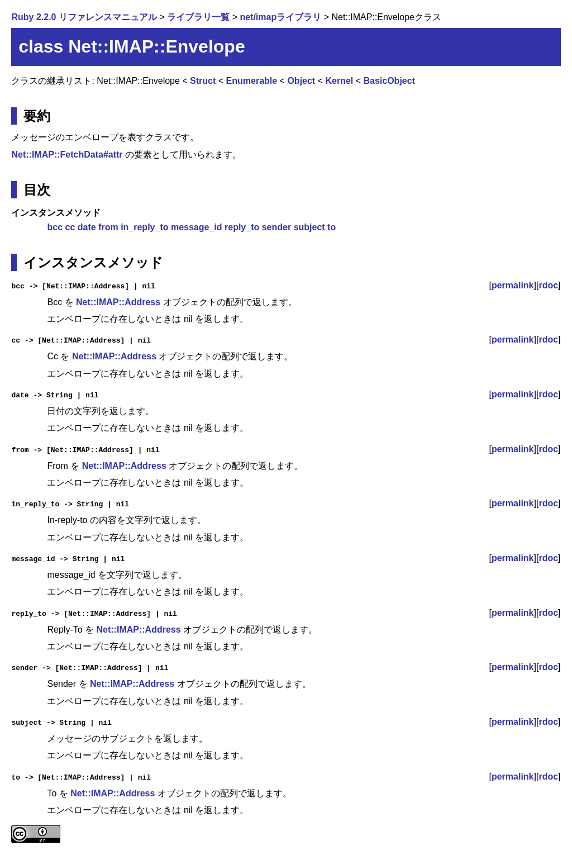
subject (309, 227)
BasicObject (388, 81)
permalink (513, 285)
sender (276, 227)
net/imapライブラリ (280, 17)
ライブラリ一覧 (198, 17)
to (331, 227)
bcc (55, 227)
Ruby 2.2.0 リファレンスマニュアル (83, 17)
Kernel (339, 81)
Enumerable (252, 81)
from (108, 227)
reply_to (242, 227)
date (87, 227)
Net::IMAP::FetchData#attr (66, 154)
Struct (203, 81)
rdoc (548, 285)
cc (70, 227)
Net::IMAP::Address (118, 302)
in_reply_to (144, 227)
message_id (196, 227)
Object (301, 81)
